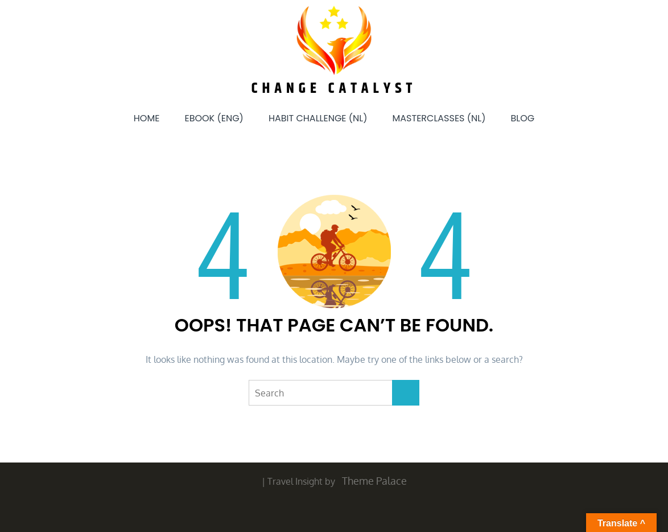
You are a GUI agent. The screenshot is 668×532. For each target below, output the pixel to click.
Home (147, 118)
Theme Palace (374, 480)
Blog (522, 118)
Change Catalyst (334, 88)
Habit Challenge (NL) (318, 118)
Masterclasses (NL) (439, 118)
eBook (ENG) (213, 118)
